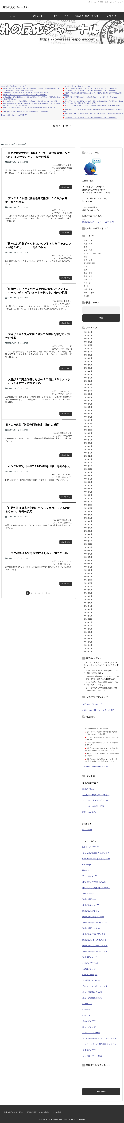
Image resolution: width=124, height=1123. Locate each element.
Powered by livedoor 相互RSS (14, 115)
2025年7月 (88, 361)
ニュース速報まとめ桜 (92, 998)
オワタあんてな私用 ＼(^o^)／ (96, 888)
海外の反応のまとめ (91, 928)
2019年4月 (88, 606)
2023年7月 (88, 440)
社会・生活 (88, 280)
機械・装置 (88, 273)
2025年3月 (88, 374)
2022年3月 (88, 492)
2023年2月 (88, 456)
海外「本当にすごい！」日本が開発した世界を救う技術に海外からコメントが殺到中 (30, 101)
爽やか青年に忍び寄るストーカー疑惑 (13, 86)
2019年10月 (88, 586)
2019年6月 (88, 599)
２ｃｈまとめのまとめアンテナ (95, 853)
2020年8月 (88, 554)
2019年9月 (88, 590)
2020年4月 (88, 567)
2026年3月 (88, 335)
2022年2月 (88, 495)
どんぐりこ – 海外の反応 (93, 806)
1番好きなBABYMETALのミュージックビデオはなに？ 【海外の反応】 (26, 112)
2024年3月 (88, 414)
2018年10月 (88, 625)
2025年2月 (88, 378)
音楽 (85, 270)
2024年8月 (88, 397)
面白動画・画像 (90, 263)
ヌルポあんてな (89, 1021)
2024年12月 (88, 384)
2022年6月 (88, 482)
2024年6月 (88, 404)
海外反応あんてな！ (91, 957)
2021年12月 (88, 502)
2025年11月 (88, 348)
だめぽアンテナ (89, 969)
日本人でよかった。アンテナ (95, 986)
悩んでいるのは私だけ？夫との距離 (96, 728)
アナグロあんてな (90, 876)
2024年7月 (88, 401)
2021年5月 (88, 524)
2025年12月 (88, 345)
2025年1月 (88, 381)
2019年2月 (88, 612)
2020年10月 (88, 547)
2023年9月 (88, 433)
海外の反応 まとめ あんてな (94, 940)
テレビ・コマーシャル (92, 253)
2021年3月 (88, 531)
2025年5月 (88, 368)
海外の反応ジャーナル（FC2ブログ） (98, 222)
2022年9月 (88, 472)
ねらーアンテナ (89, 1027)
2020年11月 (88, 544)
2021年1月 (88, 537)
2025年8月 (88, 358)
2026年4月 (88, 332)
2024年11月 (88, 387)
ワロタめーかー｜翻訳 (92, 1056)
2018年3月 (88, 648)
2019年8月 (88, 593)
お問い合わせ (37, 16)
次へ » (48, 593)
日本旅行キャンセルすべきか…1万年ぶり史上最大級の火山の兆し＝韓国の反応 (91, 91)
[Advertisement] (62, 63)
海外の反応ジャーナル (18, 7)
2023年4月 (88, 449)
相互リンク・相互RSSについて (86, 16)
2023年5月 (88, 446)
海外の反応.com (89, 899)
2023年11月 (88, 427)
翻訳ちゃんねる (89, 812)
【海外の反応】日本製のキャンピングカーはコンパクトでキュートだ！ (26, 92)
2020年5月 (88, 564)
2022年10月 (88, 469)
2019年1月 (88, 616)
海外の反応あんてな (91, 905)
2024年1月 (88, 420)
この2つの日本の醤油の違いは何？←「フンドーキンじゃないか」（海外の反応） (91, 88)
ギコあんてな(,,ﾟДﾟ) (90, 963)
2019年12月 (88, 580)
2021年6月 (88, 521)
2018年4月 (88, 645)
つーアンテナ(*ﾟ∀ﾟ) (90, 975)
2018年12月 (88, 619)
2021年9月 (88, 511)
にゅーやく (87, 1015)
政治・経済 (88, 260)
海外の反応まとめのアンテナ (95, 951)
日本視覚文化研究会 (91, 980)
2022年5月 (88, 485)
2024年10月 (88, 391)
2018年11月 (88, 622)
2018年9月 (88, 629)
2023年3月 (88, 453)
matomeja (86, 865)
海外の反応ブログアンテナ (94, 934)
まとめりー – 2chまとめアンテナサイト (99, 1038)
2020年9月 (88, 550)
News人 (85, 870)
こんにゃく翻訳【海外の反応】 (95, 795)
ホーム (92, 2)
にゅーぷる (87, 1004)
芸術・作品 (88, 250)
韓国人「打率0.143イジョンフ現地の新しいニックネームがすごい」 (25, 95)
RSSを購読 (103, 2)
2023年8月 (88, 436)
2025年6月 (88, 365)
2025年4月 (88, 371)
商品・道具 (88, 244)
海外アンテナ (88, 893)
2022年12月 (88, 462)
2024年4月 (88, 410)
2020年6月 (88, 560)
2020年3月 (88, 570)
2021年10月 (88, 508)
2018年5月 (88, 642)
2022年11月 (88, 466)
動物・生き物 (89, 293)
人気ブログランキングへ (93, 704)
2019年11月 (88, 583)
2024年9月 (88, 394)
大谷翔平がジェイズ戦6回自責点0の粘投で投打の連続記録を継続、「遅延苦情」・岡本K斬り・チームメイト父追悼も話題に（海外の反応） (93, 102)
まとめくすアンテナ (91, 1033)
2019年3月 (88, 609)
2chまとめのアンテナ (91, 847)
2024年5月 (88, 407)
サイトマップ (116, 2)
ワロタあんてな (89, 1050)
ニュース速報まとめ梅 (92, 992)
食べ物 (86, 286)
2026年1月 (88, 342)
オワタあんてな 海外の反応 (94, 882)
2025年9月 (88, 355)
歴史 (85, 247)
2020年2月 (88, 573)
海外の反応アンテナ (91, 911)
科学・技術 (88, 240)
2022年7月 (88, 479)
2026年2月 (88, 339)
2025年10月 (88, 352)
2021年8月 (88, 515)
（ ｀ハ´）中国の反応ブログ (95, 801)
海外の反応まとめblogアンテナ (95, 922)
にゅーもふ (87, 1009)
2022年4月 (88, 489)
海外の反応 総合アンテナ (93, 917)
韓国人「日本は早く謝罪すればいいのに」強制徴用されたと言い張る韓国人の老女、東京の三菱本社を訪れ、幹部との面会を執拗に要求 (30, 89)
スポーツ (87, 283)
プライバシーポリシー (62, 16)
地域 (85, 257)
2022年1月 (88, 498)
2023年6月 (88, 443)
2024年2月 (88, 417)
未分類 (86, 296)
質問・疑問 (88, 276)
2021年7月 (88, 518)
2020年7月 (88, 557)
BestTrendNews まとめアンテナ (96, 859)
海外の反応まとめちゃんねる (95, 946)
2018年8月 (88, 632)
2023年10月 (88, 430)
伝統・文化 (88, 289)
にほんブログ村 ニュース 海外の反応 (98, 710)
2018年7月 (88, 635)
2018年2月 (88, 652)
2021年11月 (88, 505)
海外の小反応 (88, 789)
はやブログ (87, 830)
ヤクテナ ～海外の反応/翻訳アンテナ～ (99, 1044)
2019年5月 (88, 603)
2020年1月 (88, 577)
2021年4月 (88, 528)
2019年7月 (88, 596)
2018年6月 (88, 639)
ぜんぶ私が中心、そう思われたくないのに (77, 86)
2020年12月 (88, 541)
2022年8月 (88, 475)
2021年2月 (88, 534)
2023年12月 (88, 423)
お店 (85, 266)
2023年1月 (88, 459)
